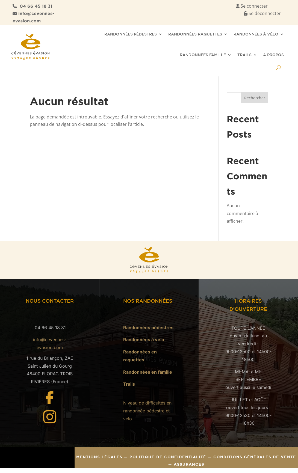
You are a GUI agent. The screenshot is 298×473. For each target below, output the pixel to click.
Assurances (189, 464)
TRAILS (244, 55)
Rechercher (254, 97)
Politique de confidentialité (168, 457)
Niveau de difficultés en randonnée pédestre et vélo (147, 410)
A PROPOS (273, 55)
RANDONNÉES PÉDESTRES (130, 34)
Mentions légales (99, 457)
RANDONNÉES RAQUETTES (195, 34)
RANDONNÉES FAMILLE (203, 55)
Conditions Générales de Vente (254, 457)
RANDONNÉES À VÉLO (256, 34)
